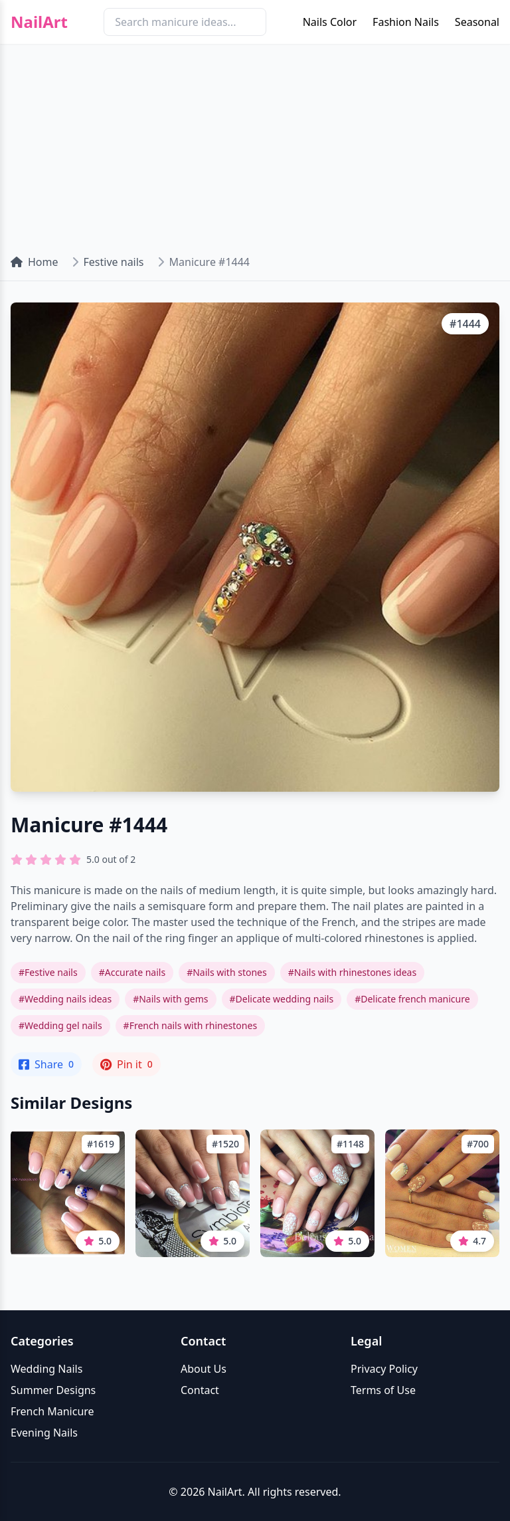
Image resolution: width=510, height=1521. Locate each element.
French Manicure (52, 1411)
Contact (200, 1390)
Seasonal (477, 22)
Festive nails (114, 262)
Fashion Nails (406, 22)
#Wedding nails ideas (65, 999)
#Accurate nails (132, 972)
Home (34, 262)
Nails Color (330, 22)
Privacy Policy (384, 1368)
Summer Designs (53, 1390)
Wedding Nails (46, 1368)
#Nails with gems (170, 999)
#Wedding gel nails (60, 1025)
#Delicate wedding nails (282, 999)
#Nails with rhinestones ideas (352, 972)
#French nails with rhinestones (191, 1025)
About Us (203, 1368)
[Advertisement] (255, 144)
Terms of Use (383, 1390)
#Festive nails (48, 972)
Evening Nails (44, 1432)
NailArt (39, 22)
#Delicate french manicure (412, 999)
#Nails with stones (227, 972)
